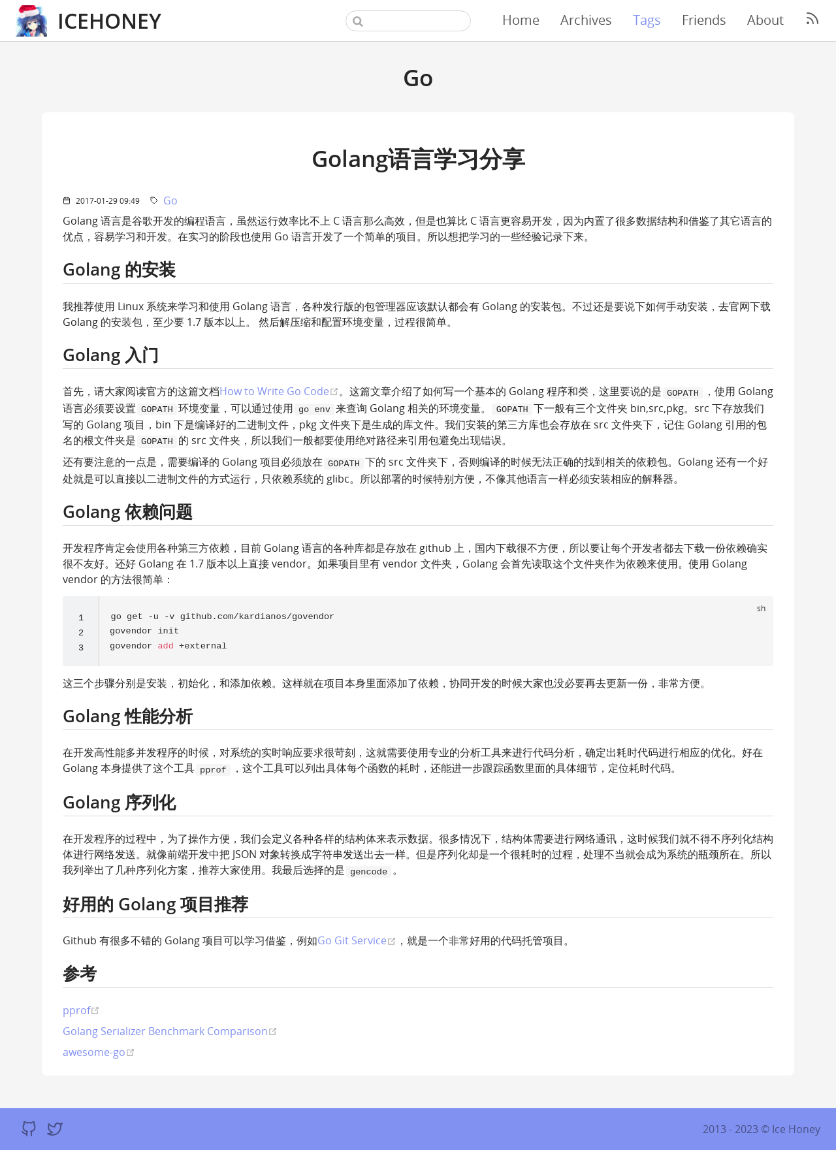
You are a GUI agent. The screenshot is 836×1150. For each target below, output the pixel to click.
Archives (586, 20)
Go (170, 200)
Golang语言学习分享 (418, 158)
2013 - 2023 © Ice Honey (761, 1129)
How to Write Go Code (279, 390)
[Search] (408, 20)
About (765, 20)
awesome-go (99, 1053)
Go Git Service (356, 941)
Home (520, 20)
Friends (704, 20)
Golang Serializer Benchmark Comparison (170, 1032)
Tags (647, 20)
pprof (81, 1011)
